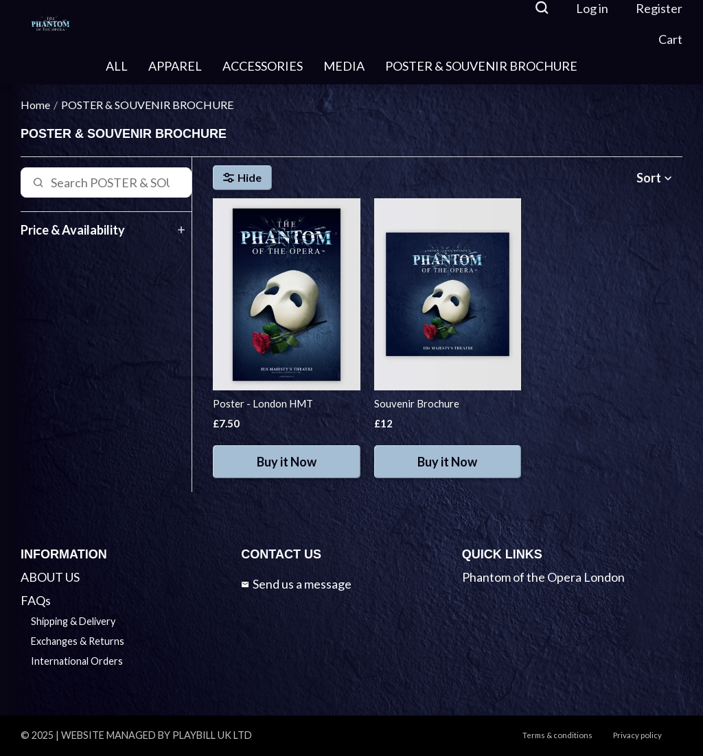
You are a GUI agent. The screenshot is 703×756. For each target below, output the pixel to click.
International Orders (77, 661)
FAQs (36, 600)
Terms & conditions (557, 735)
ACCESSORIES (262, 65)
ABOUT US (50, 576)
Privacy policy (637, 735)
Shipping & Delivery (73, 621)
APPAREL (175, 65)
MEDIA (344, 65)
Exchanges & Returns (77, 641)
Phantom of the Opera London (543, 576)
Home (35, 104)
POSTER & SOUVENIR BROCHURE (481, 65)
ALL (117, 65)
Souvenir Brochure (416, 403)
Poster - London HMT (263, 403)
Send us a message (296, 583)
